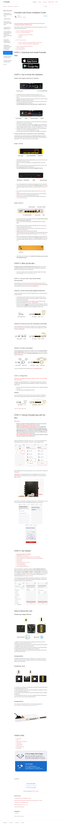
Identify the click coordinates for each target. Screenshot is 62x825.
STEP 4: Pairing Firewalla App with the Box (25, 46)
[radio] (28, 785)
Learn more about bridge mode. (20, 408)
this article (22, 129)
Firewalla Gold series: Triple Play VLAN (8, 61)
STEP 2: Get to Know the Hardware (23, 32)
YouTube (16, 822)
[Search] (50, 6)
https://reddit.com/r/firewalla (22, 741)
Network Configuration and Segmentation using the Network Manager (30, 558)
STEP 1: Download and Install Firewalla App (25, 30)
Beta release (19, 748)
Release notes (19, 745)
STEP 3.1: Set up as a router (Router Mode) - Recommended (30, 42)
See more (5, 64)
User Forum (19, 742)
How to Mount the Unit (21, 49)
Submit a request (35, 791)
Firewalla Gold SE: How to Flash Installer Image (8, 23)
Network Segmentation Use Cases (23, 562)
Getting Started (9, 6)
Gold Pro (20, 37)
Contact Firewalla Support (19, 806)
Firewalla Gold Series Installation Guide (8, 53)
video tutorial (28, 574)
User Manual (19, 738)
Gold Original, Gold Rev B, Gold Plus (26, 34)
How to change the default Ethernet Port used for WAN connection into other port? (8, 34)
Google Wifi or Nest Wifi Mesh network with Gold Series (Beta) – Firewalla (28, 800)
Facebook (15, 779)
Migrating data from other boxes (23, 555)
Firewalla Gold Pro (7, 18)
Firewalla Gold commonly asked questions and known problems (29, 556)
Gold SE (20, 36)
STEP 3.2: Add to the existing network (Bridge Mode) (29, 43)
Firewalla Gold (16, 6)
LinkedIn (18, 779)
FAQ (17, 740)
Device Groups (19, 559)
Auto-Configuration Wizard (28, 575)
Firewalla (4, 6)
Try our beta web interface (21, 565)
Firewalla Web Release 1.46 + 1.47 (20, 804)
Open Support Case (20, 746)
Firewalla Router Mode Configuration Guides (22, 798)
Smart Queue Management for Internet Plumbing (7, 41)
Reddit (11, 822)
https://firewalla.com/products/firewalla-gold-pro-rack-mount (25, 705)
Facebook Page (19, 744)
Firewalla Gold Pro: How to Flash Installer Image (8, 14)
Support (18, 15)
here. (32, 580)
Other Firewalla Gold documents (23, 566)
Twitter (16, 779)
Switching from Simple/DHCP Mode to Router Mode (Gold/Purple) (7, 47)
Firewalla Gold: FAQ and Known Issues (7, 57)
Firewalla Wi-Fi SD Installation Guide (7, 28)
